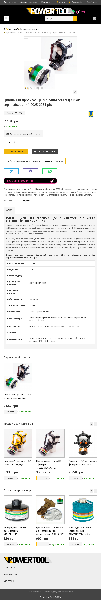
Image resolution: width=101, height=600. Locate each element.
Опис (9, 210)
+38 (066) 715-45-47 (53, 161)
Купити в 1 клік (47, 151)
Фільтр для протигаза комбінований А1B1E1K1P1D (15, 531)
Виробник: (8, 200)
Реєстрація (75, 2)
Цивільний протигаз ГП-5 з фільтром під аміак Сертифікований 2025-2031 (50, 531)
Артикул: (10, 113)
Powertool (32, 591)
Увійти (60, 2)
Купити (19, 151)
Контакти (45, 2)
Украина (26, 200)
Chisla (52, 597)
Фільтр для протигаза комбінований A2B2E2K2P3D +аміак (80, 531)
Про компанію (10, 2)
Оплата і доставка (28, 2)
